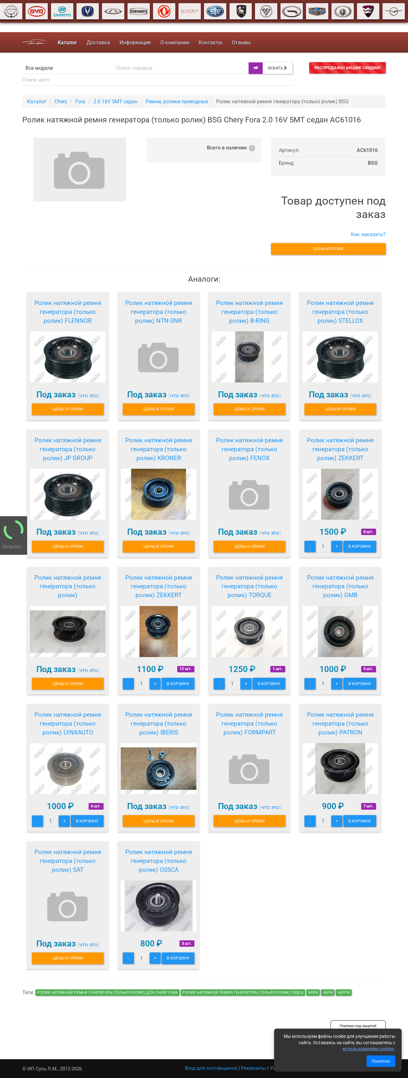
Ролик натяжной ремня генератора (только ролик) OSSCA (158, 860)
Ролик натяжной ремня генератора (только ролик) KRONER (158, 449)
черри (343, 992)
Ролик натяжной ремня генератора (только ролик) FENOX (249, 449)
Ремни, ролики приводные (177, 101)
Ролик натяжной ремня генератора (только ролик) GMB (340, 586)
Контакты (210, 43)
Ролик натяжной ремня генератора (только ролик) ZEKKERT (340, 449)
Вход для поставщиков (211, 1068)
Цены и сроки (328, 248)
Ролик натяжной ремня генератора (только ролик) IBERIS (158, 723)
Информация (135, 43)
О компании (174, 43)
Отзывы (241, 43)
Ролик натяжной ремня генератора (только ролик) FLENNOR (67, 311)
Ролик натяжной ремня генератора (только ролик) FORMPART (249, 723)
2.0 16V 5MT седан (115, 101)
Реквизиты (253, 1068)
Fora (80, 101)
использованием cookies (368, 1048)
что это (88, 395)
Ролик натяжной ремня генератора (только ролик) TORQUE (249, 586)
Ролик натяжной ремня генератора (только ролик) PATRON (340, 723)
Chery (61, 101)
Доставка (98, 43)
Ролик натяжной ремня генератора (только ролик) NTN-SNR (158, 311)
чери (328, 992)
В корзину (359, 546)
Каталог (37, 101)
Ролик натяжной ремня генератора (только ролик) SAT (67, 860)
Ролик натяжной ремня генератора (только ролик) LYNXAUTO (67, 723)
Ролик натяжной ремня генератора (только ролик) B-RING (249, 311)
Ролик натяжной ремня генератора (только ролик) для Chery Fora (107, 992)
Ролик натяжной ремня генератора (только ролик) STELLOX (340, 311)
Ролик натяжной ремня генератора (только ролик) (67, 586)
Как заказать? (368, 234)
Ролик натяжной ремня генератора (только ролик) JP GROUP (67, 449)
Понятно (381, 1061)
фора (313, 992)
